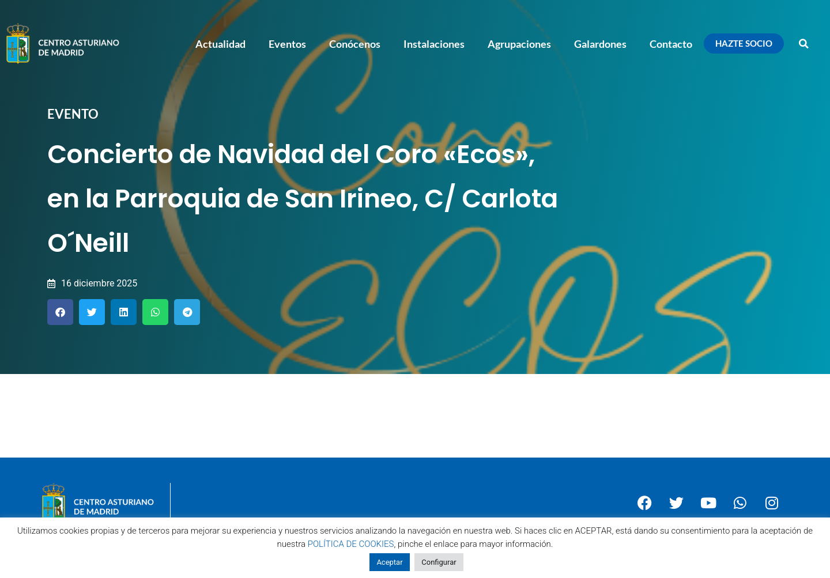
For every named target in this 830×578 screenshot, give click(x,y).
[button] (804, 43)
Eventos (287, 44)
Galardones (600, 44)
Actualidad (220, 44)
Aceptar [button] (389, 562)
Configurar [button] (438, 562)
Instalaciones (434, 44)
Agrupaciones (519, 44)
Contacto (671, 44)
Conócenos (354, 44)
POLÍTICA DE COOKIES (351, 544)
